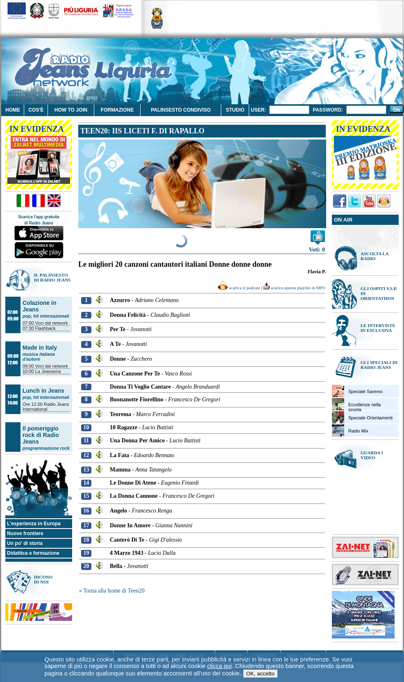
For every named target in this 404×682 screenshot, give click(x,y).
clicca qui (219, 653)
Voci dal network (51, 322)
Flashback (45, 328)
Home (12, 110)
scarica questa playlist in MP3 (294, 287)
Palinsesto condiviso (181, 110)
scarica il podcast (239, 287)
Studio (235, 110)
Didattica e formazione (33, 553)
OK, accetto (260, 661)
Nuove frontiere (25, 533)
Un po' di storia (25, 543)
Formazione (117, 110)
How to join (70, 110)
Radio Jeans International (46, 407)
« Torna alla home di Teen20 (112, 591)
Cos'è (35, 110)
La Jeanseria (48, 371)
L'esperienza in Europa (34, 523)
